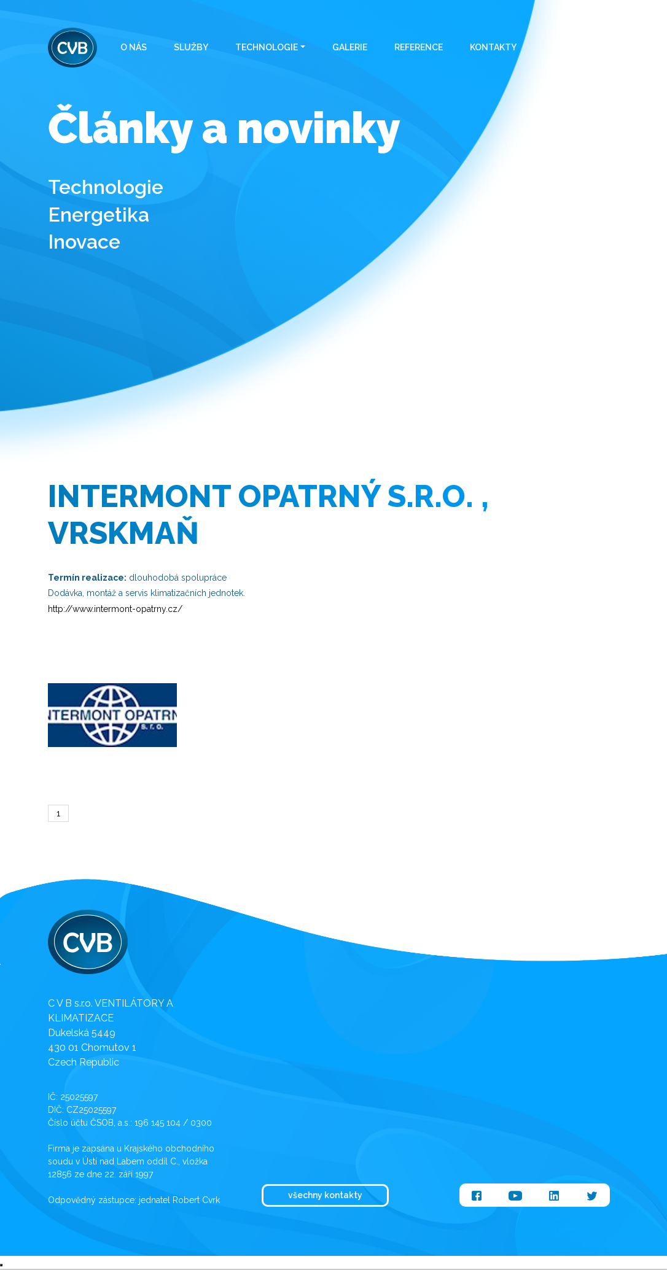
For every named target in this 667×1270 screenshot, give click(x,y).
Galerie (349, 47)
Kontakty (493, 47)
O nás (133, 47)
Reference (418, 47)
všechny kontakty (325, 1195)
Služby (191, 47)
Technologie (266, 47)
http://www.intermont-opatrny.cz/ (115, 609)
